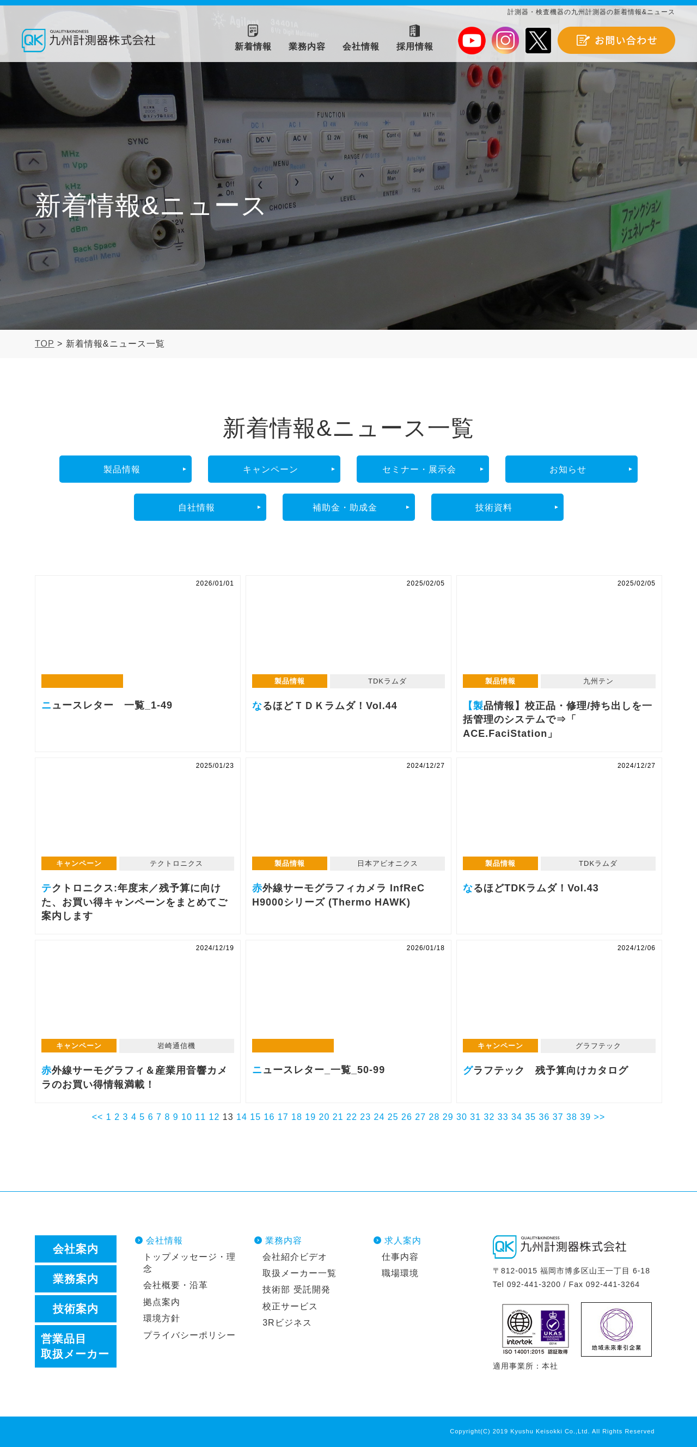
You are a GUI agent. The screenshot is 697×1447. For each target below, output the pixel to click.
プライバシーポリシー (189, 1335)
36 (544, 1117)
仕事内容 (400, 1256)
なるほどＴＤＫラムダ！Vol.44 (348, 631)
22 (351, 1117)
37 (558, 1117)
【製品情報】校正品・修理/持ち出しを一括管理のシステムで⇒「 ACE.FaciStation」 (559, 631)
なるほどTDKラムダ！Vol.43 (559, 813)
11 (200, 1117)
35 (530, 1117)
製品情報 (121, 469)
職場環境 (400, 1273)
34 (516, 1117)
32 (489, 1117)
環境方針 (161, 1318)
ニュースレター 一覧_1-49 (137, 631)
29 (448, 1117)
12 (214, 1117)
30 (461, 1117)
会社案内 (76, 1249)
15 (255, 1117)
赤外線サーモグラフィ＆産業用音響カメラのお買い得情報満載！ (137, 995)
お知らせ (567, 469)
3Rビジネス (286, 1322)
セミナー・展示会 (419, 469)
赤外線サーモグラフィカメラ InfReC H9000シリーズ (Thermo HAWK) (348, 813)
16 (269, 1117)
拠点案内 (161, 1302)
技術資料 (493, 507)
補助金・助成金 (345, 507)
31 (475, 1117)
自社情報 (196, 507)
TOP (44, 343)
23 (365, 1117)
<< (97, 1117)
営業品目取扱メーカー (75, 1346)
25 (393, 1117)
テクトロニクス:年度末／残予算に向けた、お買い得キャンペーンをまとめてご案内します (137, 813)
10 (186, 1117)
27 (420, 1117)
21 (338, 1117)
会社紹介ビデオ (294, 1256)
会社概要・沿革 (175, 1285)
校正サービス (290, 1306)
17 (283, 1117)
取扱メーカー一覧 (299, 1273)
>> (600, 1117)
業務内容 (283, 1240)
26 (406, 1117)
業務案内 (76, 1279)
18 (296, 1117)
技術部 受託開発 (296, 1289)
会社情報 (164, 1240)
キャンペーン (270, 469)
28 (434, 1117)
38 (571, 1117)
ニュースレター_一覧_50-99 (348, 995)
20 (324, 1117)
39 (585, 1117)
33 (503, 1117)
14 (241, 1117)
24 (379, 1117)
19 (310, 1117)
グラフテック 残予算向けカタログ (559, 995)
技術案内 (76, 1309)
